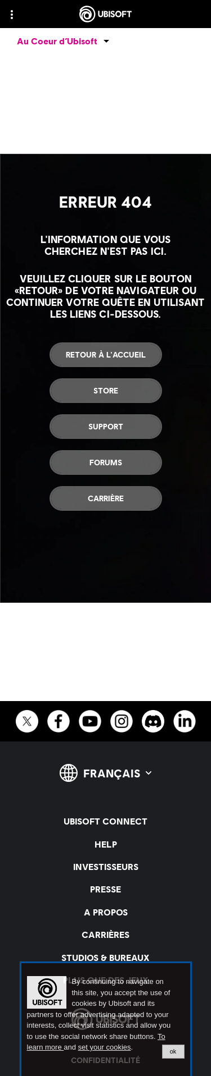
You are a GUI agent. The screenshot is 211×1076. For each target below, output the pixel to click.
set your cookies (104, 1047)
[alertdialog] (105, 1019)
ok (173, 1051)
